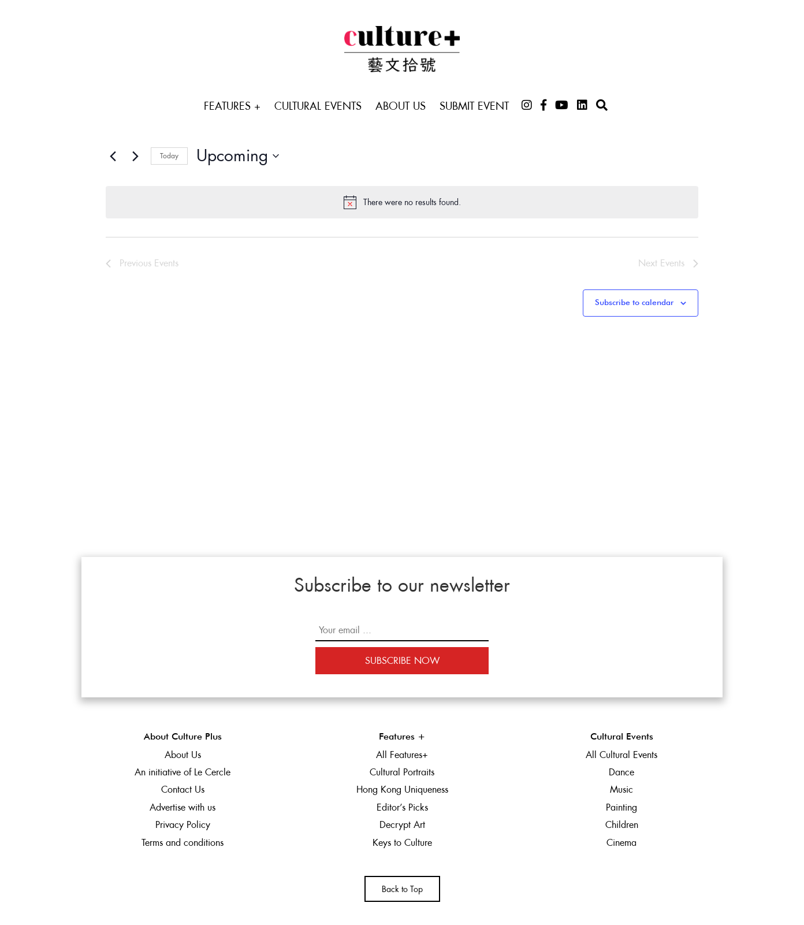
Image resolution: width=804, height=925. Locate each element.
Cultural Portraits (402, 772)
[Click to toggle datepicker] (237, 156)
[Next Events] (135, 156)
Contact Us (182, 789)
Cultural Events (318, 106)
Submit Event (474, 106)
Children (621, 825)
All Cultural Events (621, 755)
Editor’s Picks (402, 807)
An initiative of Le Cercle (182, 772)
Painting (621, 807)
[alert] (402, 202)
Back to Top (402, 889)
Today (169, 156)
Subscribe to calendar (634, 303)
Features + (232, 106)
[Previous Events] (113, 156)
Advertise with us (182, 807)
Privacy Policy (182, 825)
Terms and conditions (183, 843)
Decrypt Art (402, 825)
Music (621, 789)
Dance (621, 772)
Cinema (621, 843)
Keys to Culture (402, 843)
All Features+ (402, 755)
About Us (400, 106)
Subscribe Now (402, 661)
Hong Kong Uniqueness (402, 789)
